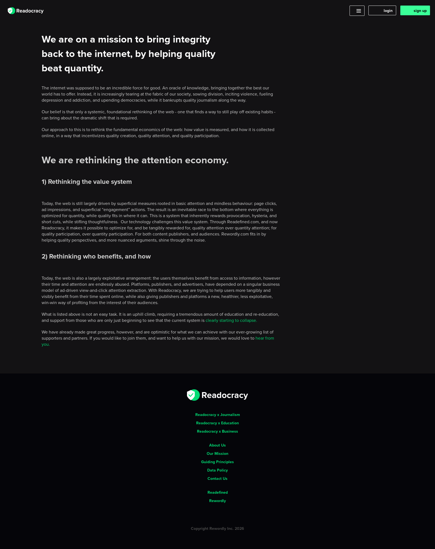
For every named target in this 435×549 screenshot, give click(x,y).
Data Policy (217, 470)
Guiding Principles (217, 462)
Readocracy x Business (217, 431)
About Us (217, 445)
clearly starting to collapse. (231, 320)
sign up (420, 10)
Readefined (218, 492)
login (388, 10)
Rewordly (217, 500)
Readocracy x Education (217, 423)
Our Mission (217, 453)
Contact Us (217, 478)
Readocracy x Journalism (217, 414)
